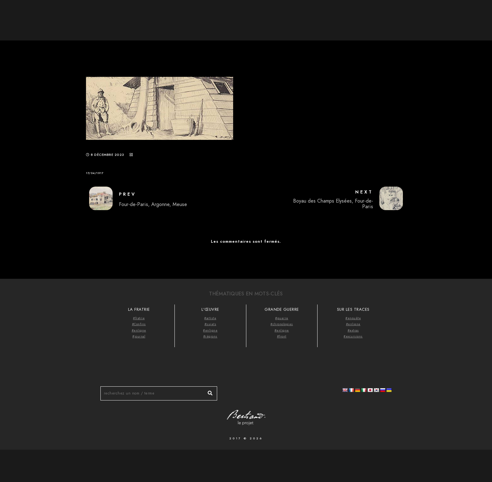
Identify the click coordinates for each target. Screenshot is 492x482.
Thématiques (417, 15)
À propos (377, 15)
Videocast (458, 15)
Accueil (344, 15)
